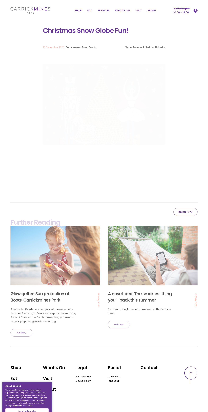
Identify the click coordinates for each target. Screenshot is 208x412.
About (151, 10)
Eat (89, 10)
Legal (81, 368)
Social (114, 368)
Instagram (114, 377)
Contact (149, 368)
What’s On (122, 10)
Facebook (113, 381)
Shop (78, 10)
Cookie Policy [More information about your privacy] (26, 410)
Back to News (185, 212)
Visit (138, 10)
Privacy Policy (83, 377)
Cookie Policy (83, 381)
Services (104, 10)
